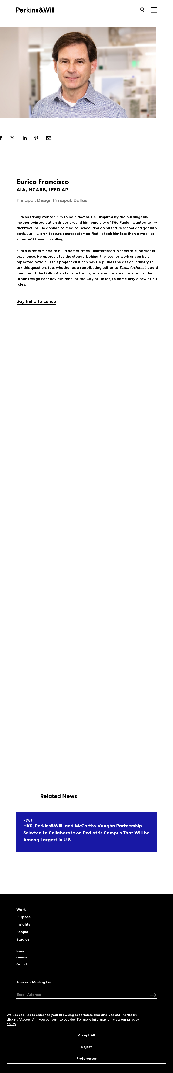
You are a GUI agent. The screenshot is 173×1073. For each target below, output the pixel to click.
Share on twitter (12, 138)
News (20, 951)
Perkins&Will (42, 9)
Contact (21, 964)
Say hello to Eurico (36, 301)
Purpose (23, 917)
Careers (21, 957)
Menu (154, 10)
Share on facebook (1, 138)
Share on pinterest (36, 138)
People (22, 932)
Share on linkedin (25, 138)
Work (21, 909)
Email (48, 138)
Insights (23, 924)
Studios (22, 939)
